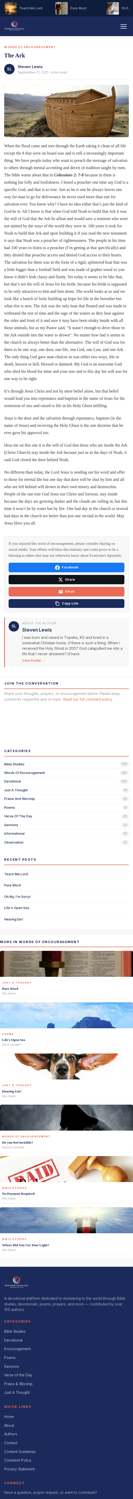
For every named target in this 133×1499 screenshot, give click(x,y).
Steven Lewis (30, 66)
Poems (10, 1358)
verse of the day (18, 816)
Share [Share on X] (66, 579)
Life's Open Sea (16, 908)
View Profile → (33, 660)
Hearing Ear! (13, 919)
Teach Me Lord (16, 874)
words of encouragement (24, 773)
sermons (11, 825)
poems (9, 808)
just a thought (16, 790)
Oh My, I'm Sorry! (17, 897)
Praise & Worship (18, 1384)
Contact (10, 1443)
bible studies (14, 764)
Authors (10, 1434)
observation (13, 842)
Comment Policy (18, 1460)
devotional (12, 781)
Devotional (13, 1340)
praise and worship (19, 799)
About (9, 1425)
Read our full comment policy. (88, 699)
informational (14, 833)
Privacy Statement (19, 1469)
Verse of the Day (18, 1375)
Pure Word (12, 885)
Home (9, 1417)
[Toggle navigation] (123, 26)
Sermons (11, 1366)
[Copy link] (66, 603)
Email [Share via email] (66, 591)
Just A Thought (17, 1392)
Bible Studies (15, 1331)
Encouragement (17, 1349)
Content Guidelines (20, 1452)
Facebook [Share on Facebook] (66, 567)
